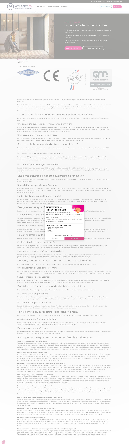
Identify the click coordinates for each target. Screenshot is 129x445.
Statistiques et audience (53, 228)
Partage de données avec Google (55, 227)
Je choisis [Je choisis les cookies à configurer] (54, 238)
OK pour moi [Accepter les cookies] (74, 238)
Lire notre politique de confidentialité (54, 221)
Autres (49, 230)
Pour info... (50, 231)
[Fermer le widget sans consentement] (52, 206)
